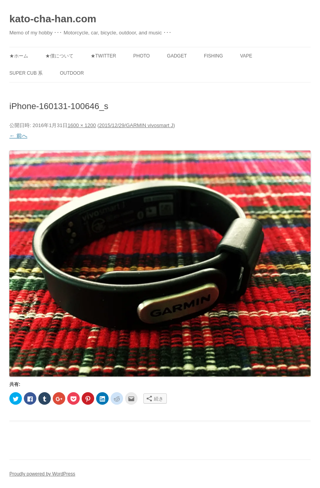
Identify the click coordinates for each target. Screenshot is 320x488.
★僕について (59, 56)
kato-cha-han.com (53, 19)
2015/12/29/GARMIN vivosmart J (136, 125)
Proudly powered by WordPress (42, 474)
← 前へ (18, 136)
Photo (141, 56)
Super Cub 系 (26, 73)
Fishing (213, 56)
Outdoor (72, 73)
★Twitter (103, 56)
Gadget (177, 56)
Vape (246, 56)
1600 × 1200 (82, 125)
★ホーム (18, 56)
